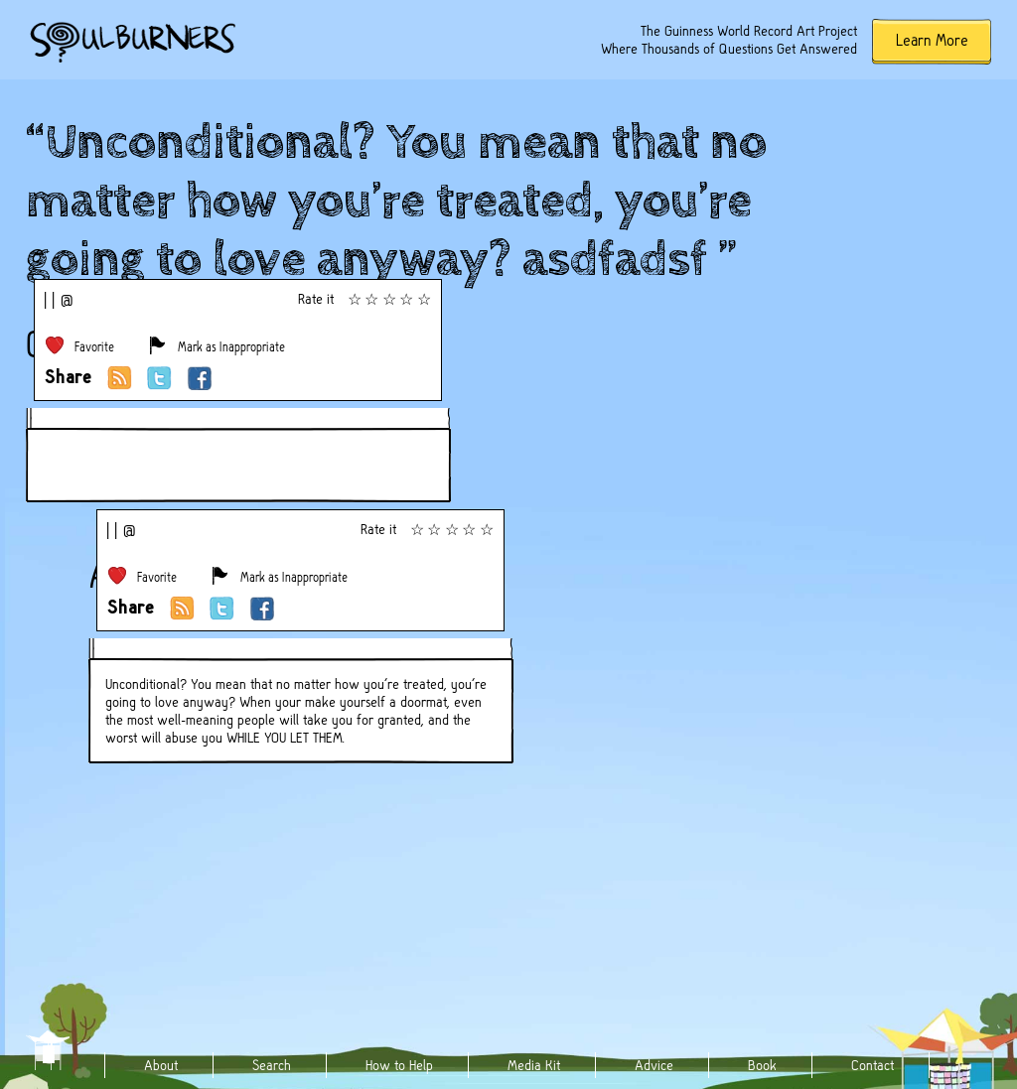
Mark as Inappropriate (231, 347)
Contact (872, 1065)
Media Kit (534, 1065)
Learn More (932, 40)
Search (271, 1065)
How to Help (399, 1065)
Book (762, 1065)
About (161, 1065)
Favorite (94, 347)
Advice (654, 1065)
